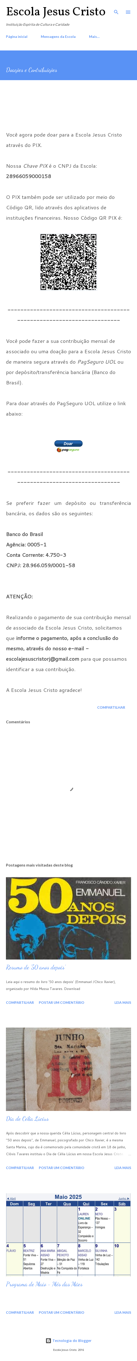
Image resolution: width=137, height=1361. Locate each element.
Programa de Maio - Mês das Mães (44, 1284)
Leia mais (122, 1002)
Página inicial (16, 36)
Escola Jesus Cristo (56, 12)
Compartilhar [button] (111, 707)
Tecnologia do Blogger (68, 1340)
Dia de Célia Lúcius (27, 1118)
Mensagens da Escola (58, 36)
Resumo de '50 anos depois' (35, 967)
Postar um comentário (61, 1002)
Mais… (94, 36)
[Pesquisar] (116, 9)
